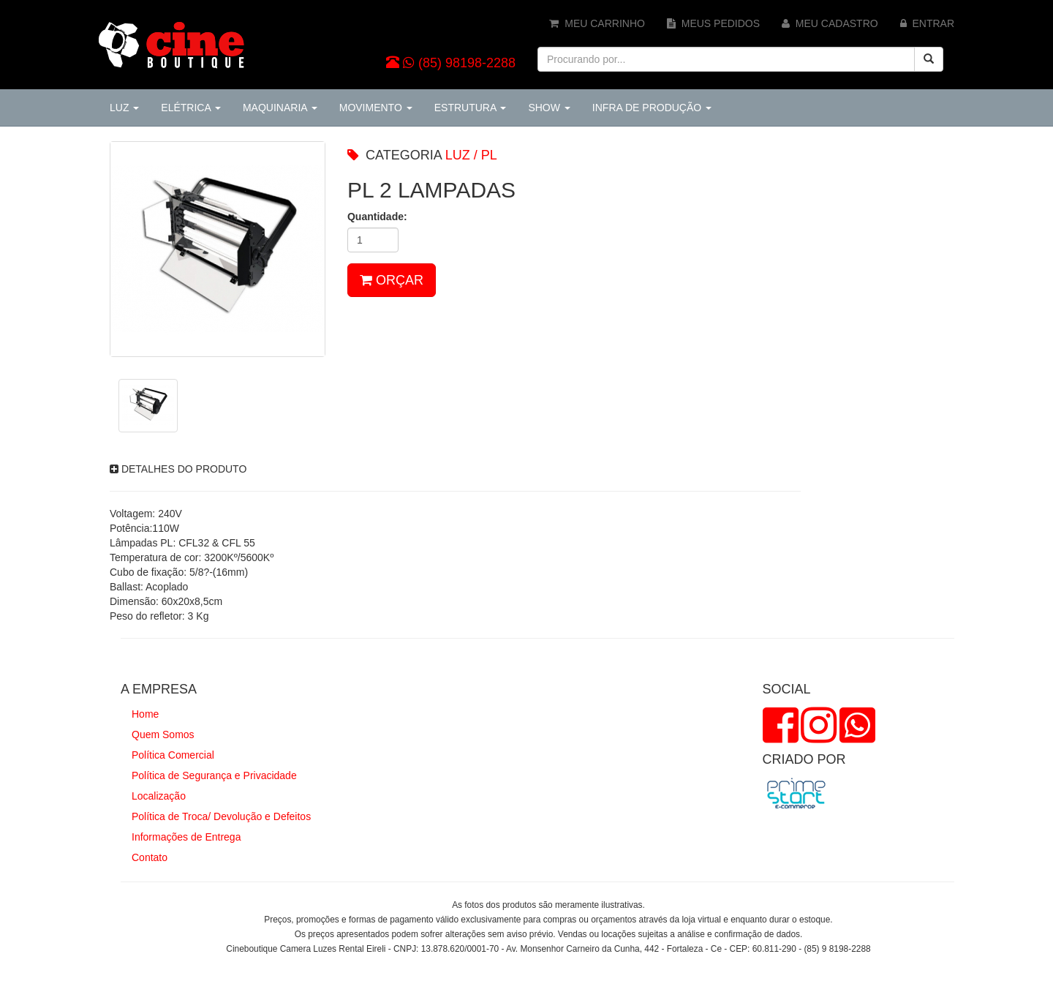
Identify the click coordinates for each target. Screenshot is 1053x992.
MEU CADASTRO (830, 23)
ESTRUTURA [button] (470, 107)
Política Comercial (173, 755)
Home (145, 714)
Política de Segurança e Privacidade (214, 775)
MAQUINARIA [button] (280, 107)
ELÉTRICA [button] (191, 107)
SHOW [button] (549, 107)
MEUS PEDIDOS (713, 23)
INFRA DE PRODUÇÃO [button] (652, 107)
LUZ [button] (124, 107)
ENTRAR (927, 23)
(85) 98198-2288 (467, 63)
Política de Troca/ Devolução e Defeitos (221, 816)
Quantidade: (377, 216)
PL (489, 155)
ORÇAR (391, 280)
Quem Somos (163, 734)
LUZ (457, 155)
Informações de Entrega (186, 837)
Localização (159, 796)
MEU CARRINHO (596, 23)
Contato (149, 857)
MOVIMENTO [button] (375, 107)
